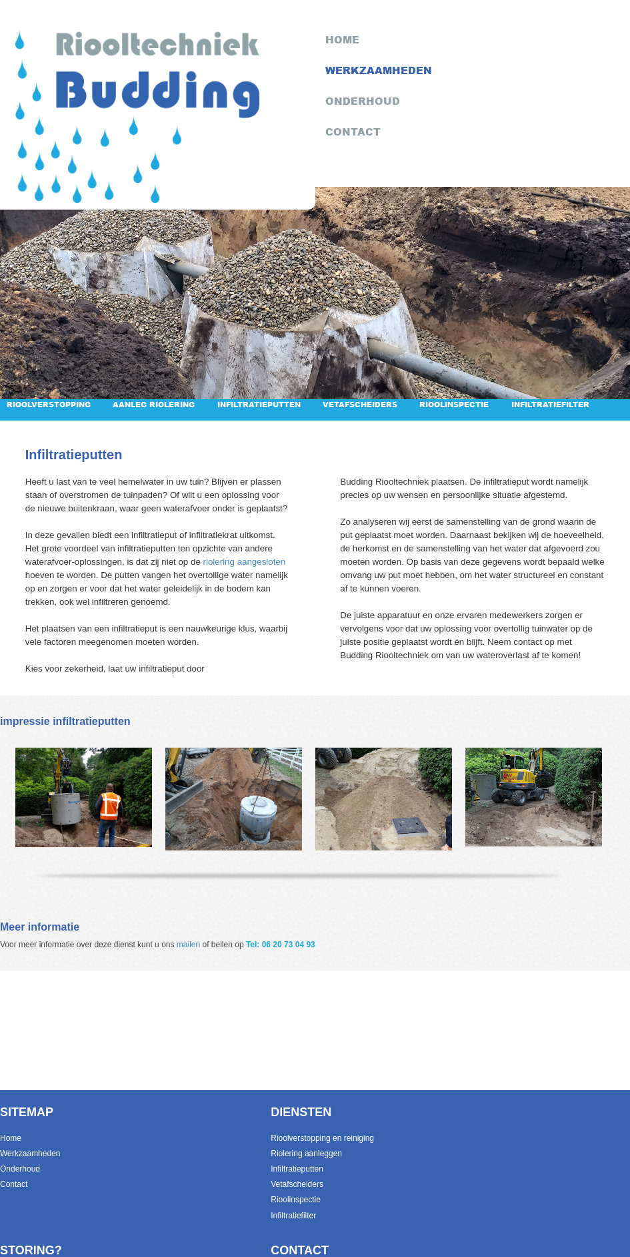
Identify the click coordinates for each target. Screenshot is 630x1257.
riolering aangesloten (244, 562)
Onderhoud (20, 1169)
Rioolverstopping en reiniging (322, 1138)
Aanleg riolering (154, 404)
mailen (188, 944)
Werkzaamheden (30, 1153)
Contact (13, 1184)
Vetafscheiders (360, 404)
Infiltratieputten (259, 404)
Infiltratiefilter (550, 404)
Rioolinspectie (454, 404)
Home (10, 1138)
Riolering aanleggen (306, 1153)
